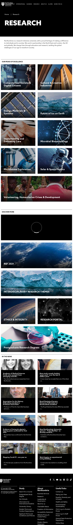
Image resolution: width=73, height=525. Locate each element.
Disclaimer (40, 519)
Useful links (61, 489)
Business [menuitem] (29, 4)
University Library (25, 506)
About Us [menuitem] (44, 4)
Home (7, 14)
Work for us (41, 504)
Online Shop (60, 523)
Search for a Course (25, 492)
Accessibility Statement (45, 512)
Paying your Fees (61, 494)
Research (16, 14)
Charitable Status (43, 506)
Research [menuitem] (36, 4)
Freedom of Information (45, 509)
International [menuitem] (20, 4)
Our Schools (23, 499)
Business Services (43, 494)
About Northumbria (43, 489)
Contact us (59, 492)
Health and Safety (61, 502)
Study (21, 489)
